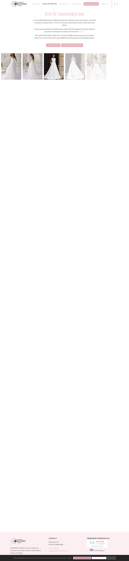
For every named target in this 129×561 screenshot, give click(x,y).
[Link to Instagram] (114, 4)
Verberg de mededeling (99, 558)
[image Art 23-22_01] (12, 67)
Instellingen (111, 558)
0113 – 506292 (54, 548)
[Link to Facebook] (117, 4)
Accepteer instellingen (82, 558)
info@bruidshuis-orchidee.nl (58, 551)
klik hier (81, 32)
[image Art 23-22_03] (33, 67)
